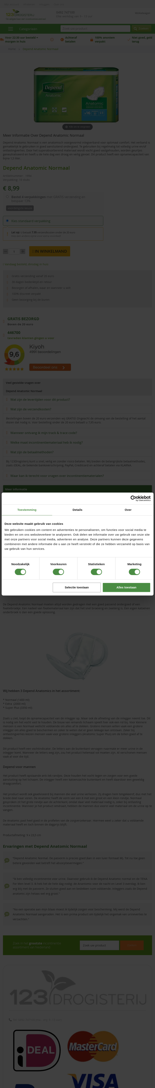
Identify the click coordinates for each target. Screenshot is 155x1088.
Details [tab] (77, 509)
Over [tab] (128, 509)
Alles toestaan (126, 587)
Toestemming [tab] (26, 509)
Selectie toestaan (77, 587)
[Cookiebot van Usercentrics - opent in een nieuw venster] (133, 498)
